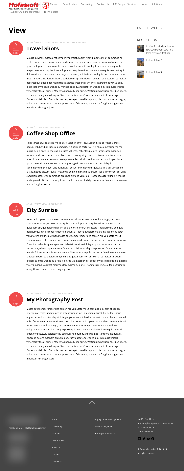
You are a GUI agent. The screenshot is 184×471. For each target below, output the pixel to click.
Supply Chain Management (25, 11)
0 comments (79, 42)
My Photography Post (55, 299)
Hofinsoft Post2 (154, 60)
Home (144, 4)
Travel (55, 42)
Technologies (51, 11)
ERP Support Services (124, 4)
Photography (42, 42)
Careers (54, 4)
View (62, 42)
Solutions (157, 4)
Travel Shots (43, 48)
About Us (15, 4)
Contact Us (103, 4)
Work (38, 127)
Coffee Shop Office (51, 133)
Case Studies (70, 4)
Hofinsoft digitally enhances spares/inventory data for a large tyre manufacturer (160, 50)
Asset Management (35, 4)
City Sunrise (42, 209)
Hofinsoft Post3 (154, 72)
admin (29, 42)
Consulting (87, 4)
